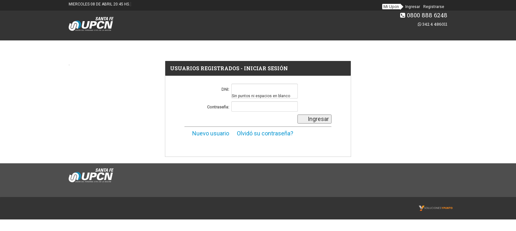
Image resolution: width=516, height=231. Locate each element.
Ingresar (412, 6)
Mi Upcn (391, 6)
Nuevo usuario (207, 133)
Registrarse (433, 6)
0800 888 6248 (423, 15)
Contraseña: (218, 107)
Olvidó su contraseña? (261, 133)
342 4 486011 (432, 24)
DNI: (225, 89)
